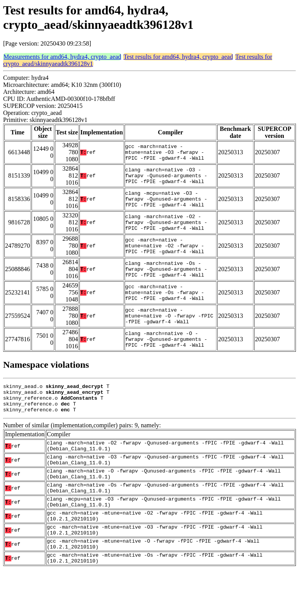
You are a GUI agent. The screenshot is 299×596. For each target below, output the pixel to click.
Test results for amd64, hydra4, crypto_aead (178, 56)
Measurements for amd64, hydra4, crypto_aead (62, 56)
